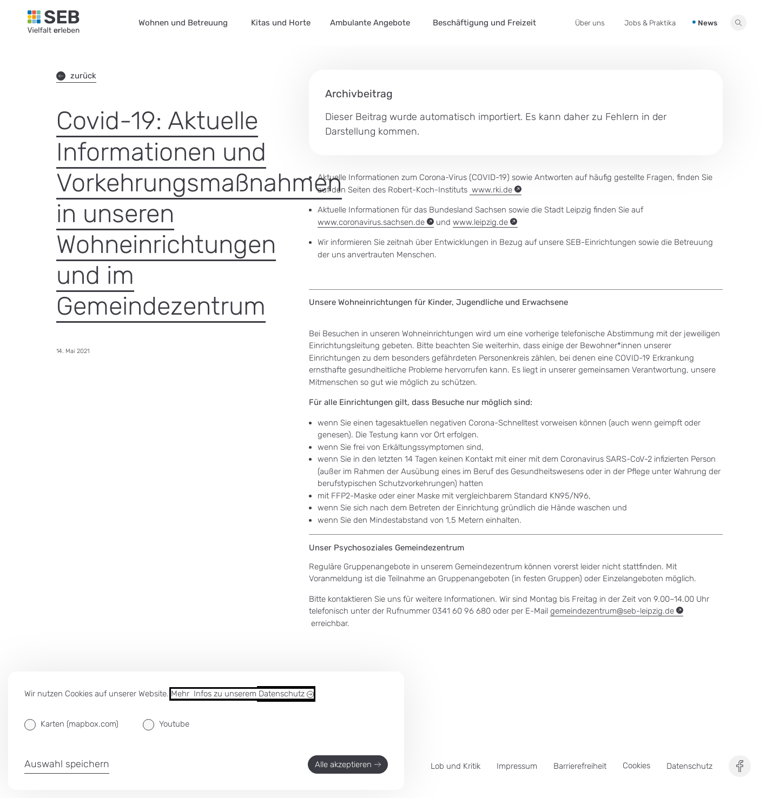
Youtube (174, 724)
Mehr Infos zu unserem (242, 694)
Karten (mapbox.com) (79, 724)
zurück (76, 76)
